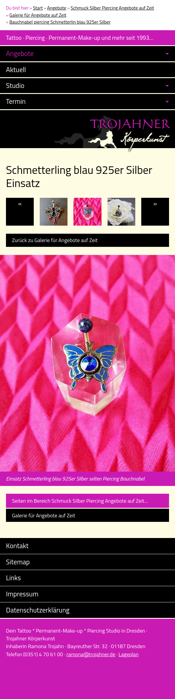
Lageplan (129, 654)
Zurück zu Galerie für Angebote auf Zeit (55, 240)
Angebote (56, 7)
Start (38, 7)
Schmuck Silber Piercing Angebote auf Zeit (112, 7)
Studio (15, 85)
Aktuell (16, 69)
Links (13, 577)
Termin (16, 101)
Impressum (22, 594)
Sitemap (18, 562)
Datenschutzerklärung (38, 610)
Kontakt (17, 545)
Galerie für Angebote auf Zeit (38, 15)
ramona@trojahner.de (90, 654)
